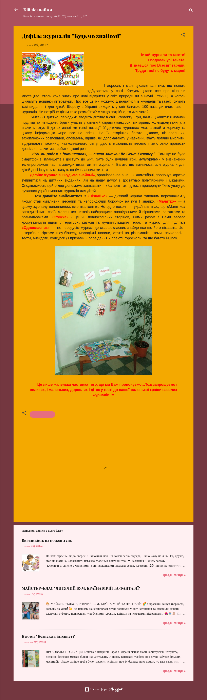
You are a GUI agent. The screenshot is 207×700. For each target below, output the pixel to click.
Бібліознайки (37, 9)
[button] (183, 35)
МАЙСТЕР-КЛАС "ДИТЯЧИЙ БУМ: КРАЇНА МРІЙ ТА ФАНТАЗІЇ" (81, 588)
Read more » (174, 575)
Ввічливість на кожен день (47, 540)
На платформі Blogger (103, 689)
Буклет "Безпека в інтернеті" (48, 636)
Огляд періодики (42, 414)
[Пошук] (191, 11)
